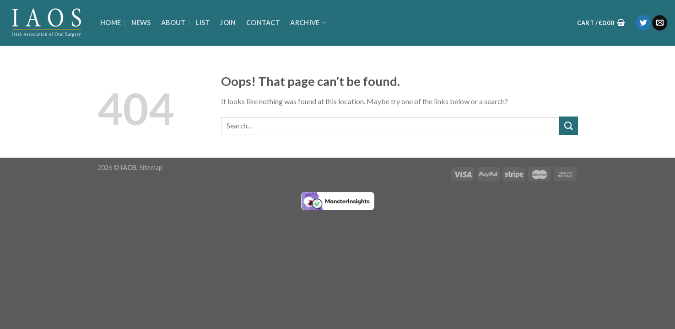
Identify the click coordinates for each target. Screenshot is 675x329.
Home (110, 23)
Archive (308, 22)
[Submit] (568, 125)
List (203, 23)
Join (228, 23)
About (173, 23)
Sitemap (150, 167)
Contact (263, 23)
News (141, 23)
